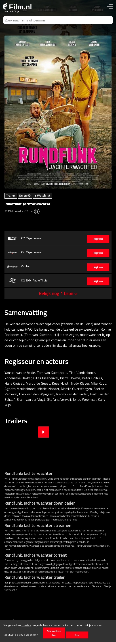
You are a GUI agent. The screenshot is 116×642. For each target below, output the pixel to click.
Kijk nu (98, 238)
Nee (77, 635)
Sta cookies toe (54, 633)
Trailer (10, 195)
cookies (26, 625)
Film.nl (17, 7)
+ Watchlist (42, 195)
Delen (25, 195)
